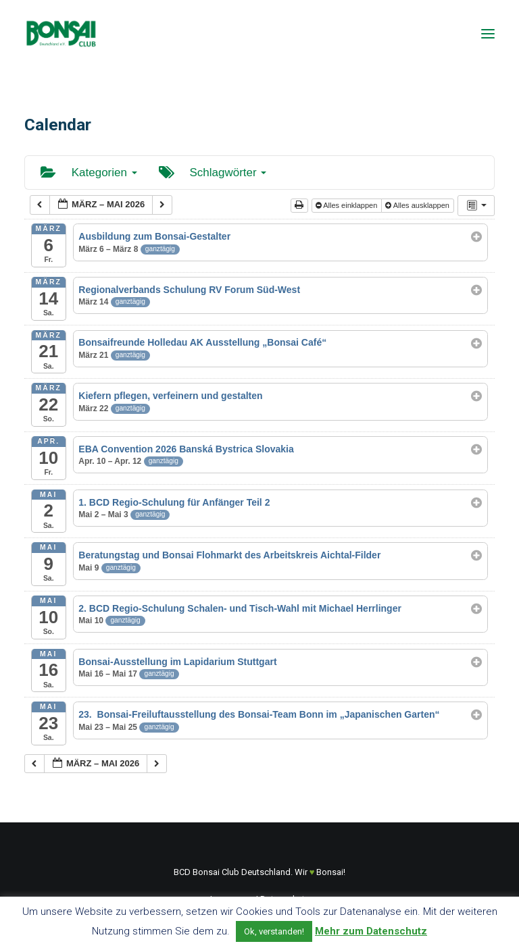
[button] (488, 33)
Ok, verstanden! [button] (274, 931)
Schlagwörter (213, 172)
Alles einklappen (348, 205)
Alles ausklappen (418, 205)
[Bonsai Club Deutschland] (60, 33)
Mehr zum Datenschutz (371, 931)
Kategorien (89, 172)
